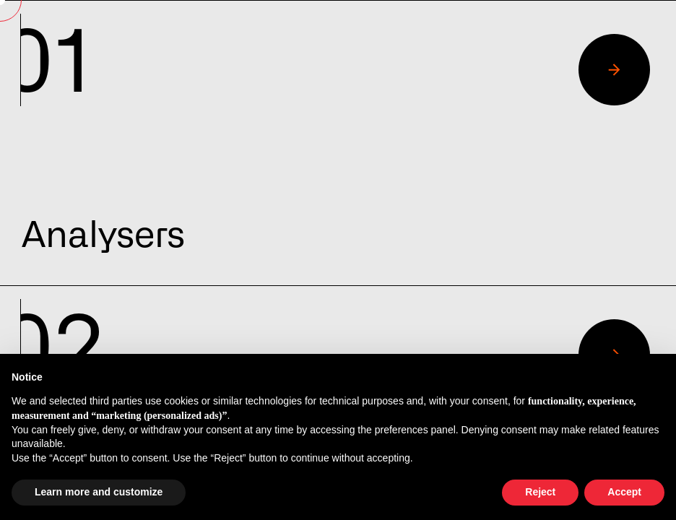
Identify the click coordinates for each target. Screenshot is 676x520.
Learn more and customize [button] (98, 492)
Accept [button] (624, 492)
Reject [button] (540, 492)
